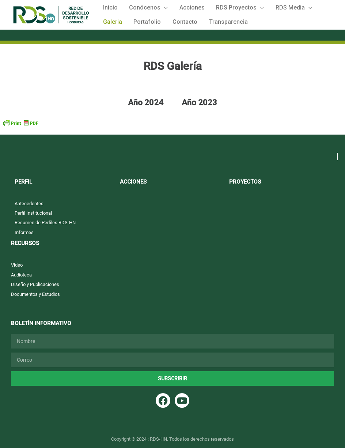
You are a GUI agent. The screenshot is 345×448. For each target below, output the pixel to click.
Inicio (108, 8)
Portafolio (114, 27)
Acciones (181, 8)
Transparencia (187, 27)
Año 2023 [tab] (199, 109)
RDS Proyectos (225, 9)
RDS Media (274, 9)
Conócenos (142, 9)
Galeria (309, 8)
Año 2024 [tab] (145, 109)
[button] (158, 9)
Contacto (148, 27)
